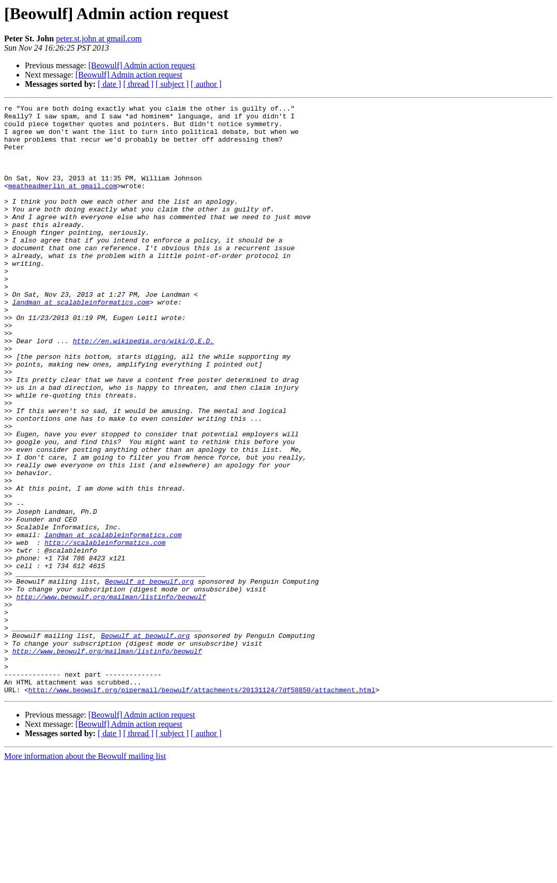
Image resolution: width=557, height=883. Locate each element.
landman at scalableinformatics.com (80, 342)
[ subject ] (172, 84)
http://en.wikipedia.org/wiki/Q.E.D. (143, 388)
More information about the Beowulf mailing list (85, 874)
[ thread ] (138, 84)
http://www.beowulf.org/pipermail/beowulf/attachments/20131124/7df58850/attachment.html (201, 807)
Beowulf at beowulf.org (149, 677)
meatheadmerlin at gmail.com (62, 202)
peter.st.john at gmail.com (99, 38)
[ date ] (109, 84)
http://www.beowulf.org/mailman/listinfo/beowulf (111, 696)
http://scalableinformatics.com (104, 630)
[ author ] (206, 84)
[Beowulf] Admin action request (141, 65)
